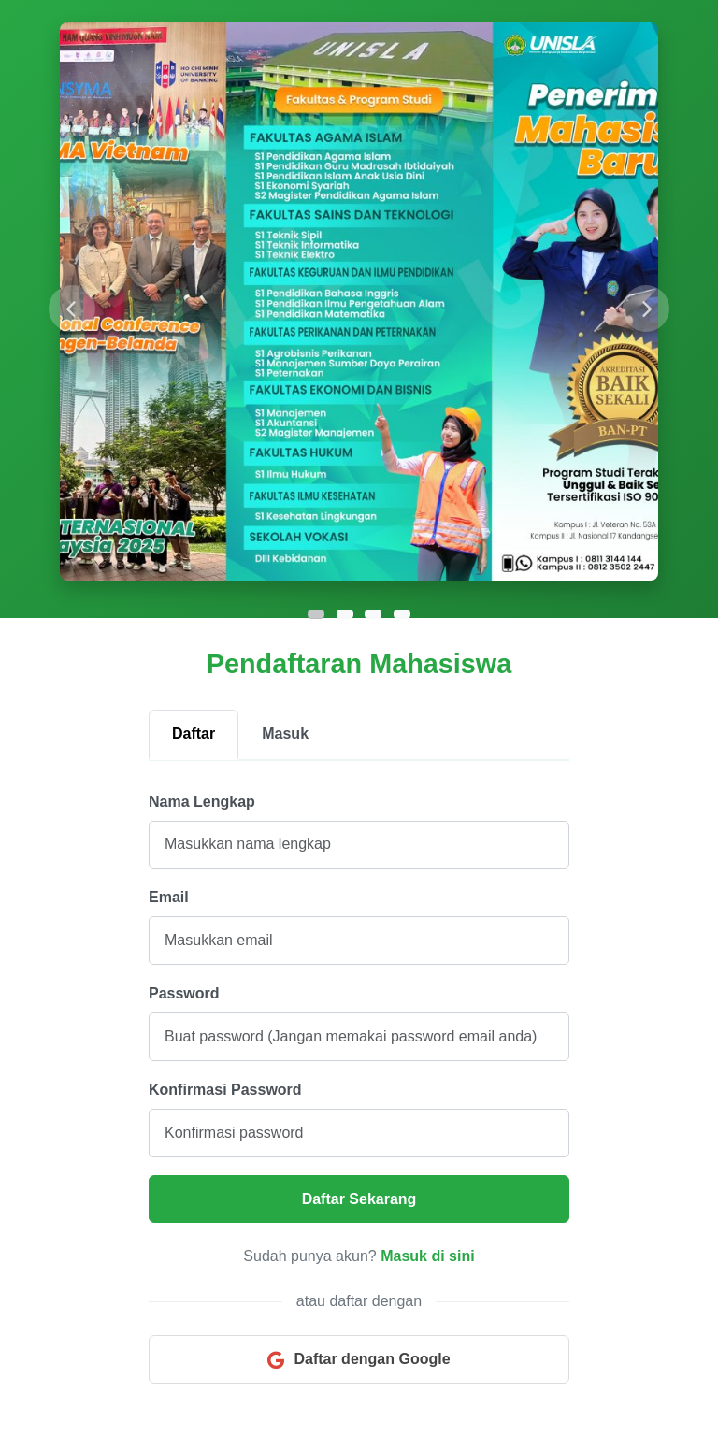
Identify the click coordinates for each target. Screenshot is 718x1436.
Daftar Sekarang (359, 1199)
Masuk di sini (427, 1256)
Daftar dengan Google (358, 1360)
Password (184, 993)
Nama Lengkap (202, 802)
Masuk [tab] (285, 733)
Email (169, 897)
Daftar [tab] (193, 733)
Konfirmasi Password (225, 1090)
